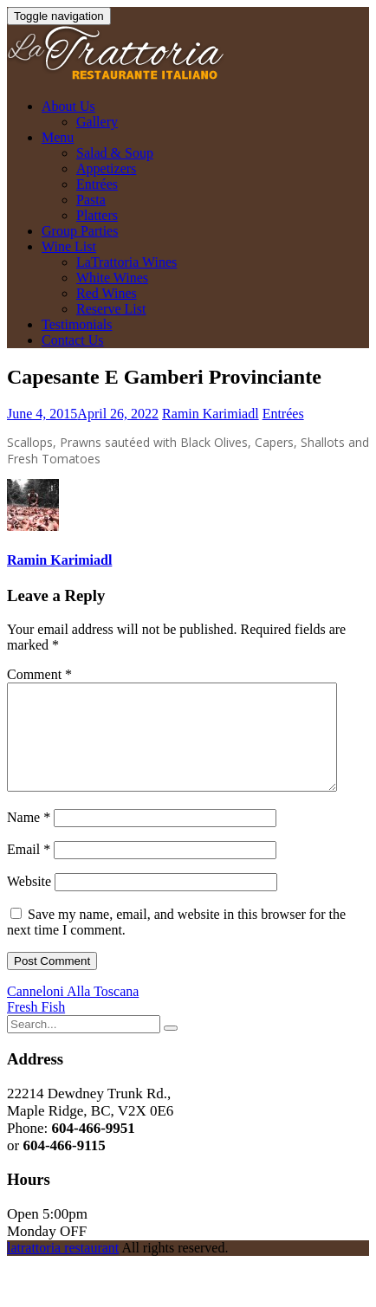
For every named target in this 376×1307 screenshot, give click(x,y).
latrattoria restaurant (63, 1268)
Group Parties (80, 230)
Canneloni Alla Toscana (73, 1012)
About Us (68, 106)
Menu (58, 137)
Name (28, 838)
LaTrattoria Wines (126, 262)
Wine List (69, 246)
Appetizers (106, 168)
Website (29, 902)
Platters (97, 215)
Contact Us (73, 340)
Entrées (97, 184)
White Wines (112, 277)
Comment (39, 674)
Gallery (97, 121)
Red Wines (106, 293)
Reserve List (111, 308)
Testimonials (77, 324)
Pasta (91, 199)
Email (28, 870)
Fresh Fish (36, 1027)
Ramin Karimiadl (210, 413)
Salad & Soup (114, 153)
